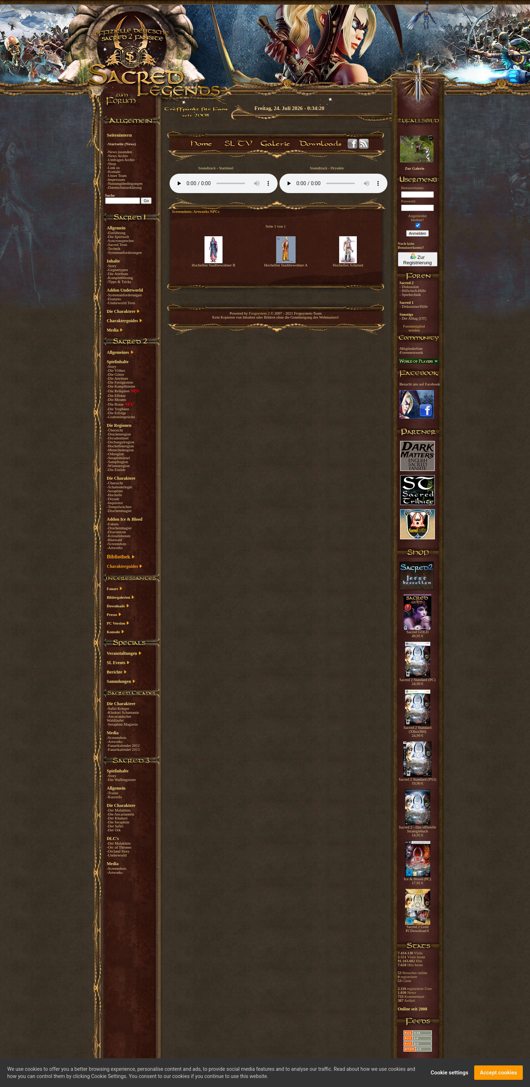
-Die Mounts (116, 400)
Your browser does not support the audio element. (224, 183)
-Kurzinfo (114, 797)
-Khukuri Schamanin (123, 712)
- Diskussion (409, 287)
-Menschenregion (120, 450)
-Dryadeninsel (118, 438)
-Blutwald (114, 540)
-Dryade (113, 499)
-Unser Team (117, 176)
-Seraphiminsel (118, 458)
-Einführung (116, 233)
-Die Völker (116, 371)
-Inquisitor (115, 503)
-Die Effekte (116, 396)
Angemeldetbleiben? (417, 218)
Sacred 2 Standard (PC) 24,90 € (417, 680)
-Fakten (113, 524)
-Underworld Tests (121, 303)
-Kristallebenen (119, 536)
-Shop (111, 164)
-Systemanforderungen (124, 253)
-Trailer (112, 793)
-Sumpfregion (117, 462)
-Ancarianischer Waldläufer (119, 718)
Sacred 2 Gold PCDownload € (417, 927)
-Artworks (115, 548)
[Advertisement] (494, 208)
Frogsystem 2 (259, 313)
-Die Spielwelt (118, 237)
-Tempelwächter (119, 507)
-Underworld (117, 855)
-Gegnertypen (117, 270)
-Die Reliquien (119, 391)
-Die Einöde (116, 470)
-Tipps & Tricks (119, 282)
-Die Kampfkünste (121, 386)
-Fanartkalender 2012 (123, 746)
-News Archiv (117, 156)
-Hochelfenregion (120, 446)
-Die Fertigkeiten (120, 382)
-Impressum (116, 180)
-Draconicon (116, 532)
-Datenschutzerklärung (124, 187)
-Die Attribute (117, 274)
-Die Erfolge (116, 413)
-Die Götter (116, 374)
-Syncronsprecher (120, 241)
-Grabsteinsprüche (121, 417)
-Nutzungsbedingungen (125, 184)
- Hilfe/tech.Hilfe (413, 291)
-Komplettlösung (120, 278)
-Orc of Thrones (119, 847)
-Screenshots (116, 544)
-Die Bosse (116, 404)
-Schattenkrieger (119, 487)
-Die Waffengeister (121, 780)
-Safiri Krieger (118, 709)
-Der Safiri (115, 826)
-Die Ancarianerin (121, 814)
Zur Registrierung (417, 259)
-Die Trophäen (118, 409)
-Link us (113, 168)
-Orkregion (115, 454)
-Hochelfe (114, 495)
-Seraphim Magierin (122, 724)
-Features (114, 299)
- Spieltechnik (410, 295)
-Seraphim (115, 491)
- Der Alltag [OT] (413, 318)
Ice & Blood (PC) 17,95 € (417, 879)
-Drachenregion (119, 434)
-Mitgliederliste (411, 349)
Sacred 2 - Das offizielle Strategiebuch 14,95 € (417, 829)
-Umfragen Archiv (121, 160)
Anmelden (417, 233)
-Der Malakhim (119, 810)
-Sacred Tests (117, 245)
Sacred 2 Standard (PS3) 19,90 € (417, 779)
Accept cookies (498, 1072)
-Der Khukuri (117, 818)
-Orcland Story (118, 851)
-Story (112, 266)
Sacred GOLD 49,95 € (417, 632)
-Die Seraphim (118, 822)
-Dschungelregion (120, 442)
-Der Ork (114, 830)
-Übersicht (115, 430)
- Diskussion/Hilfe (414, 307)
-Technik (114, 249)
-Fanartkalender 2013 (123, 750)
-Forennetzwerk (411, 353)
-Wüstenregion (118, 466)
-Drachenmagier (119, 511)
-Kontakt (114, 172)
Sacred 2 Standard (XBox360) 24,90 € (418, 729)
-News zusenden (119, 152)
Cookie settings (449, 1072)
